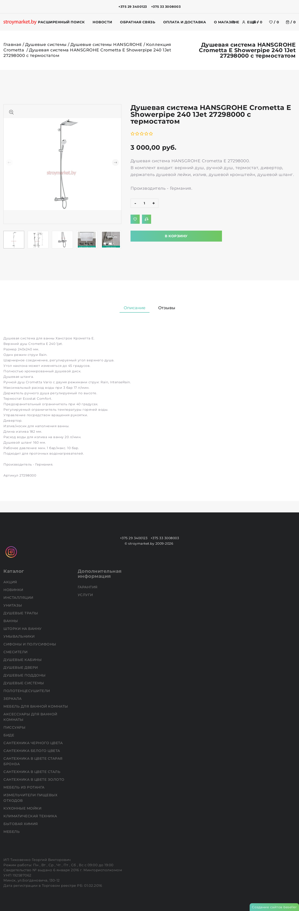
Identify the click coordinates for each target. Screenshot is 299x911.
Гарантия (88, 587)
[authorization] (244, 22)
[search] (233, 22)
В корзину (176, 236)
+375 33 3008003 (166, 7)
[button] (115, 162)
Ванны (11, 621)
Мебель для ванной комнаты (36, 706)
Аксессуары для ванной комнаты (30, 717)
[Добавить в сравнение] (146, 219)
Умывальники (19, 636)
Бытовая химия (21, 824)
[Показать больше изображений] (11, 112)
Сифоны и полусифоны (30, 644)
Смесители (16, 652)
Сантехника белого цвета (32, 751)
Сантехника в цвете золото (34, 779)
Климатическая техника (30, 816)
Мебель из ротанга (24, 787)
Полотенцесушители (27, 691)
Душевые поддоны (25, 675)
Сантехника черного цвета (33, 743)
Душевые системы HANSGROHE (106, 44)
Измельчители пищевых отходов (30, 798)
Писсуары (15, 727)
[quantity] (144, 203)
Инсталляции (18, 597)
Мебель (12, 831)
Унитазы (13, 605)
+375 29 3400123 (132, 7)
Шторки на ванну (23, 628)
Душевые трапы (21, 613)
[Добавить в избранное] (135, 219)
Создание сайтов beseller (274, 907)
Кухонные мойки (23, 808)
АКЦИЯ (10, 582)
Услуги (86, 595)
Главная (12, 44)
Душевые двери (21, 667)
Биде (9, 735)
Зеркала (13, 698)
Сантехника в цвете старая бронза (33, 761)
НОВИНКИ (13, 590)
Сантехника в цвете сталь (32, 772)
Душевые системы (46, 44)
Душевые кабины (23, 660)
